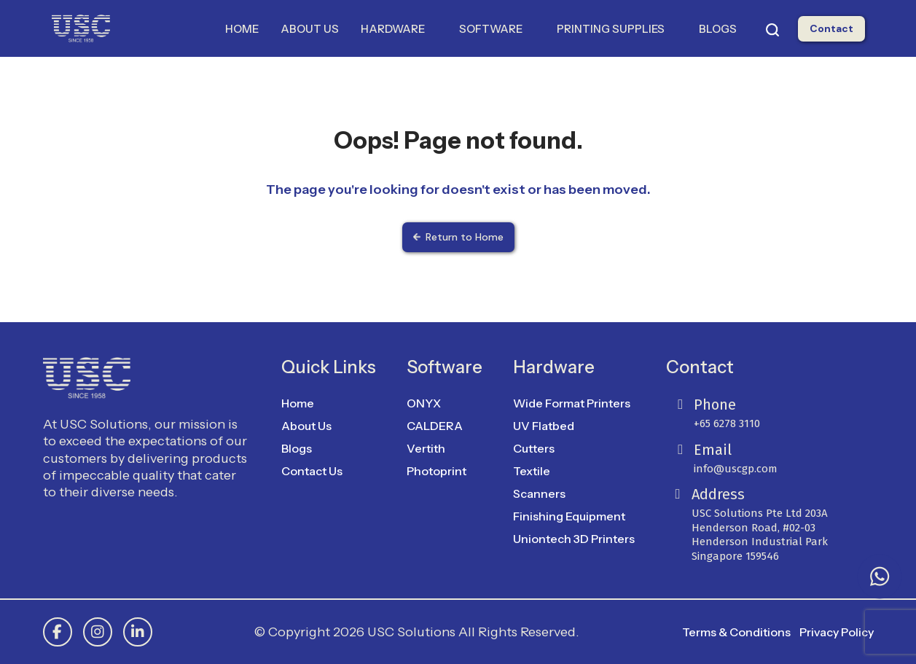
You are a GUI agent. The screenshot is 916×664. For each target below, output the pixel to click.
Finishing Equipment (569, 516)
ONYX (424, 403)
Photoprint (436, 471)
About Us (306, 425)
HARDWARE (399, 29)
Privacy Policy (836, 632)
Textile (531, 471)
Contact (831, 28)
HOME (242, 29)
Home (297, 403)
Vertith (426, 448)
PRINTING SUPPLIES (617, 29)
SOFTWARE (497, 29)
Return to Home (458, 236)
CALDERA (435, 425)
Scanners (539, 493)
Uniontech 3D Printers (574, 538)
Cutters (534, 448)
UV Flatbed (543, 425)
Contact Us (311, 471)
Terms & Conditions (736, 632)
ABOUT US (310, 29)
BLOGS (718, 29)
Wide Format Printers (571, 403)
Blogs (296, 448)
